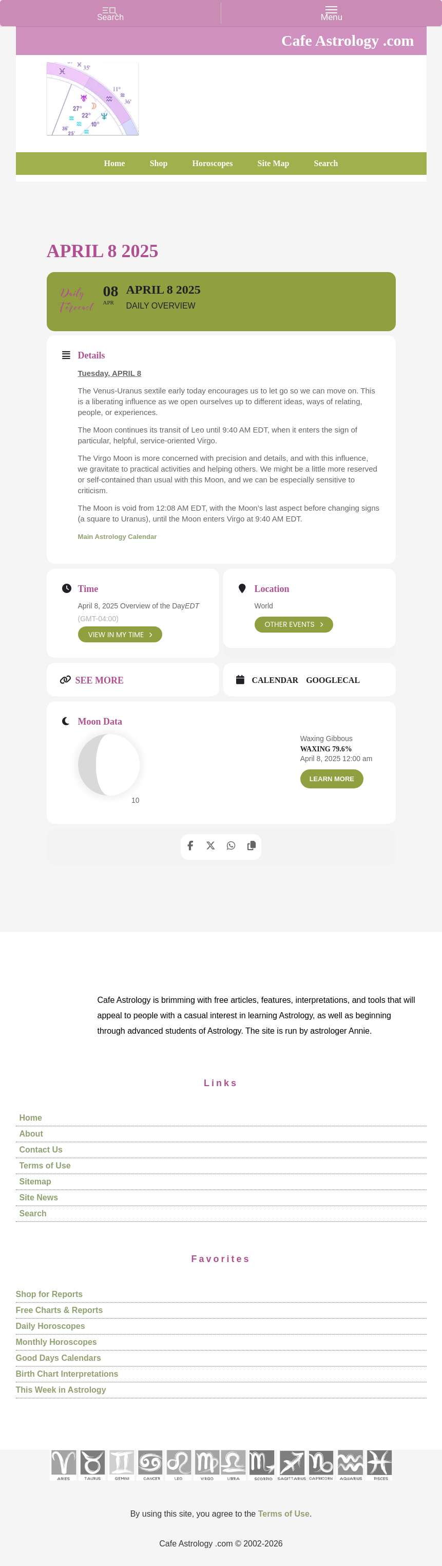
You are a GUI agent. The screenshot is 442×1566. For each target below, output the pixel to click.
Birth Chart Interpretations (67, 1374)
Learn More (332, 779)
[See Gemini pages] (121, 1484)
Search (33, 1214)
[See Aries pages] (63, 1484)
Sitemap (35, 1182)
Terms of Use (45, 1166)
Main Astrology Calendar (123, 536)
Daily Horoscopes (50, 1326)
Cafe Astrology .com (93, 95)
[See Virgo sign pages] (207, 1484)
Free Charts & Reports (59, 1310)
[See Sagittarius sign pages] (291, 1484)
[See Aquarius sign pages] (349, 1484)
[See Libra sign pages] (233, 1484)
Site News (39, 1198)
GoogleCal (333, 680)
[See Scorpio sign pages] (261, 1484)
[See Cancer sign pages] (150, 1484)
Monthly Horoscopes (56, 1342)
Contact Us (41, 1150)
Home (31, 1118)
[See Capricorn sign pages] (321, 1484)
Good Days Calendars (58, 1358)
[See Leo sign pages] (178, 1484)
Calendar (275, 680)
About (31, 1134)
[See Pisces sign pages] (379, 1484)
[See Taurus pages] (92, 1484)
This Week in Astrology (61, 1389)
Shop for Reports (49, 1294)
